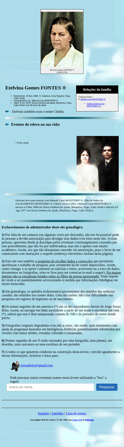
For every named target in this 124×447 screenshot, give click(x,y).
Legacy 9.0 (77, 420)
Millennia (89, 420)
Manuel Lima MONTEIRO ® (93, 99)
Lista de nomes (76, 413)
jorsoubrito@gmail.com (31, 365)
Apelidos (57, 413)
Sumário (43, 413)
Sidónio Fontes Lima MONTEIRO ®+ (96, 104)
